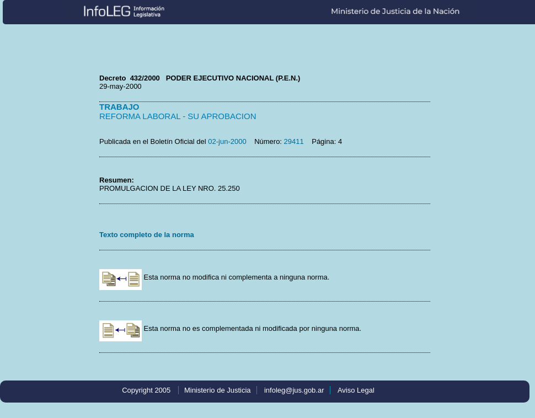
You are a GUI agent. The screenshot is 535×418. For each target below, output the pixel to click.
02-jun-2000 (227, 141)
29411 (294, 141)
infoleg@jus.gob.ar (294, 390)
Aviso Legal (356, 390)
